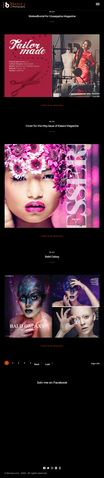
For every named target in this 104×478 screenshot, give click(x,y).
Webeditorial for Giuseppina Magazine (52, 16)
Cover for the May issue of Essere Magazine (52, 126)
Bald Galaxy (52, 256)
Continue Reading (52, 105)
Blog (52, 12)
